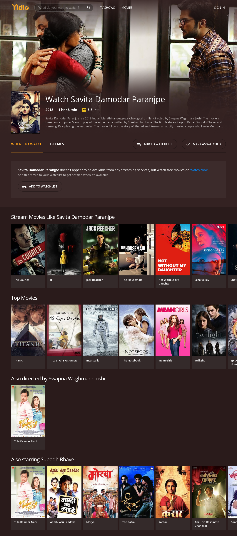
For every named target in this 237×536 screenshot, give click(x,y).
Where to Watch (27, 144)
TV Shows (107, 8)
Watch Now (199, 170)
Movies (126, 8)
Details (57, 144)
